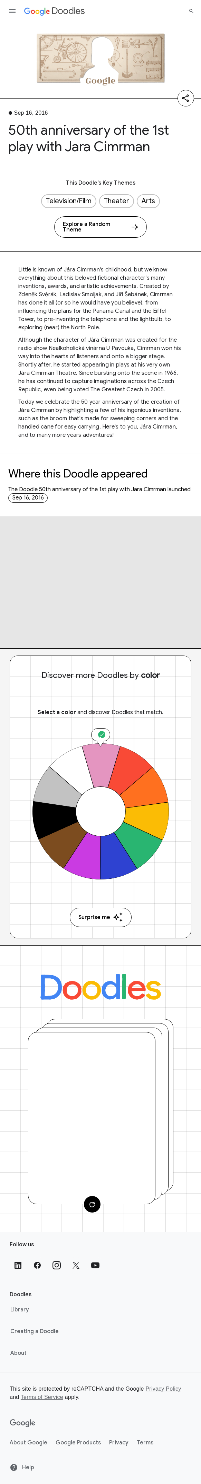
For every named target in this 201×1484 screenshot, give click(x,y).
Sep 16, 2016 (28, 497)
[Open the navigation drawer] (12, 11)
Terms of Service (42, 1397)
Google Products (78, 1442)
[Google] (23, 1423)
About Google (28, 1442)
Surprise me (100, 917)
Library (19, 1309)
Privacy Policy (163, 1389)
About (18, 1353)
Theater (116, 201)
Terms (145, 1442)
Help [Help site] (22, 1467)
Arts (148, 201)
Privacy (118, 1442)
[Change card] (92, 1204)
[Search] (191, 11)
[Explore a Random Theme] (100, 227)
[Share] (186, 98)
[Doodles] (100, 987)
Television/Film (69, 201)
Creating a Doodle (34, 1331)
